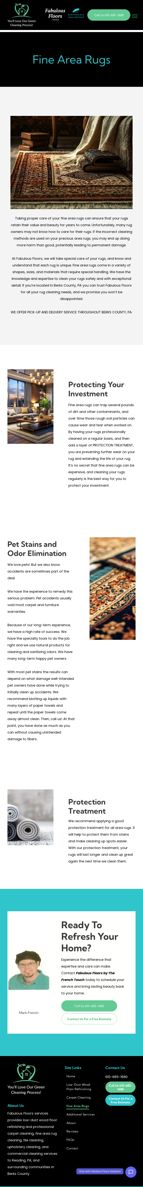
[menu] (135, 16)
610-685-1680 (116, 1076)
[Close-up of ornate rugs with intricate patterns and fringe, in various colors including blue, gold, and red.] (113, 588)
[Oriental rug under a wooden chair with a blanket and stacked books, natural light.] (71, 162)
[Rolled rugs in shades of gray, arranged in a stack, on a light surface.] (30, 817)
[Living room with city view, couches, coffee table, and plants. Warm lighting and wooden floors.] (30, 406)
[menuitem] (82, 1076)
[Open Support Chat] (130, 1172)
